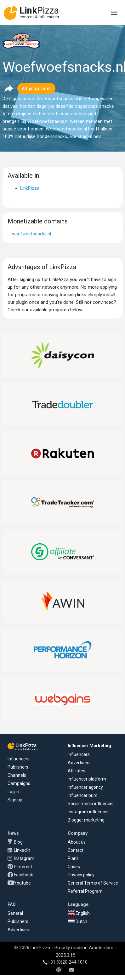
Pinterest (23, 866)
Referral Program (85, 891)
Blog (18, 842)
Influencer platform (87, 779)
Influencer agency (85, 787)
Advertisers (79, 762)
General (15, 913)
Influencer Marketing (89, 745)
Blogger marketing (86, 819)
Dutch (77, 921)
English (79, 913)
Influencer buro (83, 795)
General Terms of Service (93, 883)
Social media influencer (91, 803)
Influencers (19, 758)
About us (77, 842)
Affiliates (76, 770)
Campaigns (19, 783)
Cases (74, 866)
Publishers (18, 767)
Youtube (22, 883)
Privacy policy (81, 874)
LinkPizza (29, 188)
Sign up (15, 799)
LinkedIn (22, 850)
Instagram (24, 858)
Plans (73, 858)
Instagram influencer (88, 811)
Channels (17, 775)
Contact (75, 850)
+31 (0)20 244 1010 (65, 962)
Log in (13, 791)
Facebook (23, 874)
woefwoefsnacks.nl (31, 233)
